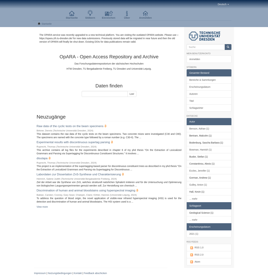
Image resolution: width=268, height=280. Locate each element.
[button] (223, 4)
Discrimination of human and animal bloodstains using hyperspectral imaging (86, 190)
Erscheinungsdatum (200, 87)
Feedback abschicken (95, 273)
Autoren (193, 94)
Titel (191, 101)
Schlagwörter (196, 108)
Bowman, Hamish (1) (200, 149)
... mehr (193, 198)
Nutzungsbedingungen (60, 273)
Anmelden (194, 59)
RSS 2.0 (196, 254)
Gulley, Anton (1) (198, 184)
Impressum (40, 273)
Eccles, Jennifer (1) (199, 170)
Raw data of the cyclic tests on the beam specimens (70, 126)
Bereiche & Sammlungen (202, 80)
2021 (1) (193, 233)
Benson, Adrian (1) (199, 128)
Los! (132, 94)
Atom (194, 261)
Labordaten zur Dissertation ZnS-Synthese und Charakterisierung (79, 174)
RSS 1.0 (196, 247)
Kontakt (78, 273)
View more (42, 206)
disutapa (42, 158)
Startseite (47, 23)
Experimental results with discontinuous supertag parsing (73, 142)
